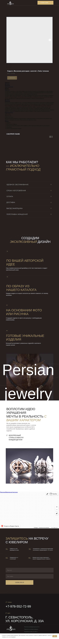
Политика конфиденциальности (31, 626)
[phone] (29, 576)
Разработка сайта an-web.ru (30, 631)
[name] (29, 570)
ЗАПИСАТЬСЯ (19, 582)
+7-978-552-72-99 (18, 606)
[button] (45, 3)
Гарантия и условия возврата (31, 629)
